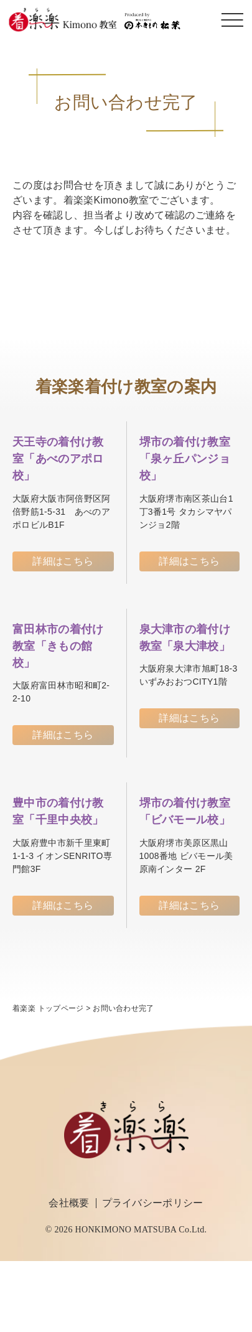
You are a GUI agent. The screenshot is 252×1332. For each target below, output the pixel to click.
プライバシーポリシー (152, 1203)
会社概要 (69, 1203)
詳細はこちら (62, 561)
